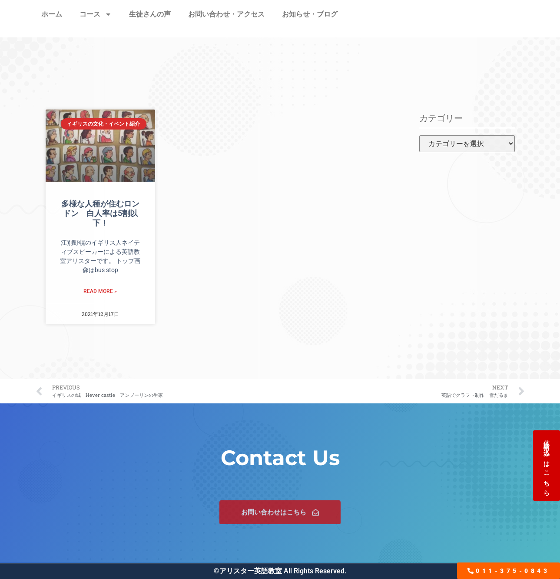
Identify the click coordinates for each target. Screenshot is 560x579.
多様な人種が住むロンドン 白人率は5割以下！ (100, 213)
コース (96, 14)
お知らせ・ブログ (310, 14)
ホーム (51, 14)
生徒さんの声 (150, 14)
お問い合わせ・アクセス (226, 14)
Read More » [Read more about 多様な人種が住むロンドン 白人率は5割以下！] (100, 291)
